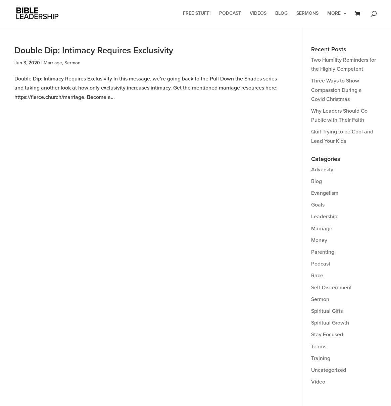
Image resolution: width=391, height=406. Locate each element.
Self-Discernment (331, 287)
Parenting (322, 252)
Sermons (307, 13)
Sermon (72, 63)
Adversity (322, 169)
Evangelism (324, 193)
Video (318, 382)
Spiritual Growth (330, 323)
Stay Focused (327, 334)
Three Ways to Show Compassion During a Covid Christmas (336, 89)
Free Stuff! (196, 13)
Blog (281, 13)
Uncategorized (328, 370)
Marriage (53, 63)
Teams (318, 346)
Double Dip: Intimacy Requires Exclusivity (93, 50)
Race (317, 275)
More (334, 13)
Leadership (324, 216)
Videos (258, 13)
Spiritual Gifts (327, 311)
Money (319, 240)
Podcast (230, 13)
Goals (318, 204)
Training (320, 358)
